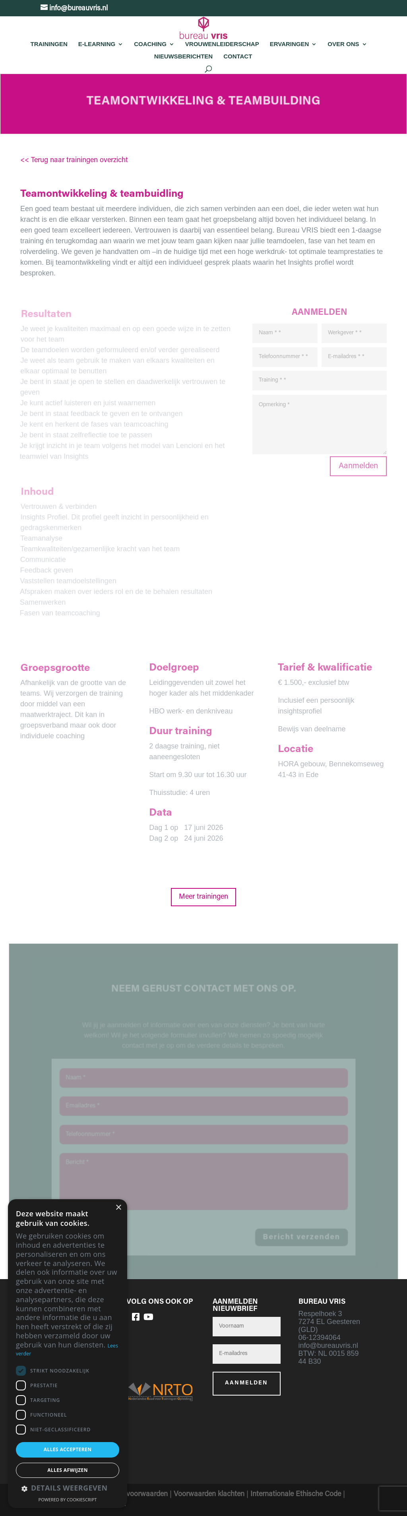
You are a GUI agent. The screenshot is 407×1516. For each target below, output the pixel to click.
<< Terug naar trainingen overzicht (74, 160)
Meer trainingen (203, 897)
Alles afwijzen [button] (67, 1470)
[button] (67, 1489)
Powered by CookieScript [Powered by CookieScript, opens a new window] (68, 1499)
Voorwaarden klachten (209, 1494)
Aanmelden (358, 466)
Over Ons (343, 44)
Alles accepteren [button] (68, 1449)
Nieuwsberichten (183, 56)
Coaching (150, 44)
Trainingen (48, 44)
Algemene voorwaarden (130, 1494)
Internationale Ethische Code (295, 1494)
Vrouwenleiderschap (222, 44)
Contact (237, 56)
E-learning (96, 44)
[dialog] (67, 1353)
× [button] (118, 1208)
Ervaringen (289, 44)
